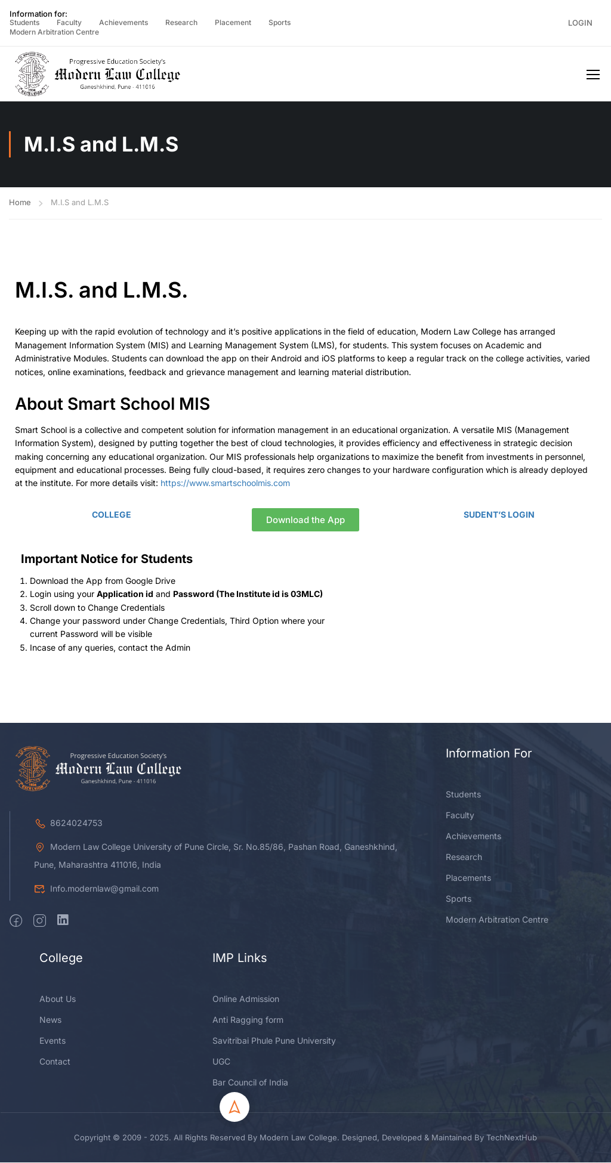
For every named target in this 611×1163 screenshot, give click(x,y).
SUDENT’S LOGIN (499, 514)
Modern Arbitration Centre (54, 31)
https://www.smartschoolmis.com (225, 483)
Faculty (69, 22)
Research (181, 22)
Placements (468, 980)
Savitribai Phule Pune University (274, 1142)
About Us (57, 1101)
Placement (233, 22)
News (50, 1121)
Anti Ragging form (247, 1121)
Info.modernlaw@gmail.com (96, 990)
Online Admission (245, 1101)
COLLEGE (111, 514)
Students (24, 22)
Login (580, 22)
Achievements (123, 22)
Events (52, 1142)
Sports (280, 22)
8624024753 (68, 925)
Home (20, 202)
